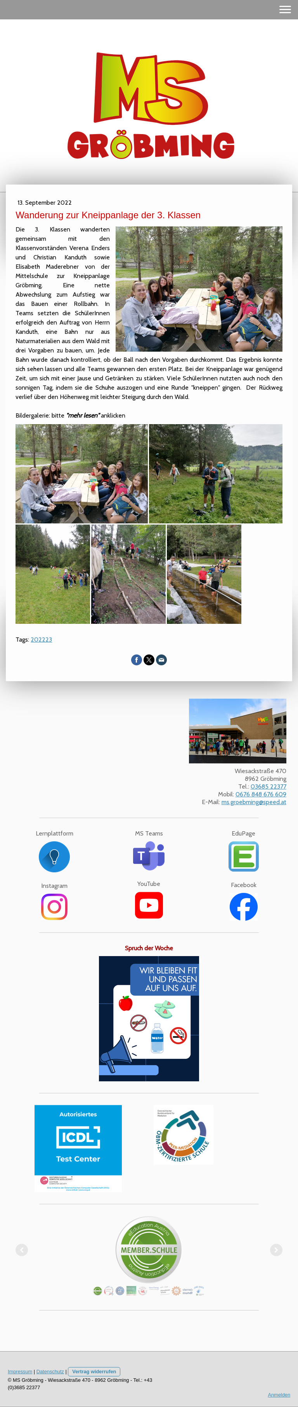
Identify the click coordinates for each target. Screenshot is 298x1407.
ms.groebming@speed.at (254, 802)
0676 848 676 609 (261, 794)
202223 (41, 639)
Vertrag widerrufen (94, 1371)
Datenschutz (50, 1371)
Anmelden (279, 1395)
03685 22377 (268, 786)
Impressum (20, 1371)
